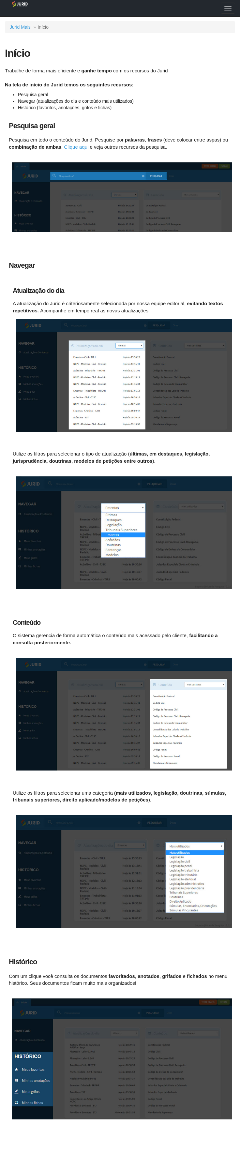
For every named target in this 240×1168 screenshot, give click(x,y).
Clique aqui (76, 147)
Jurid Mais (20, 27)
